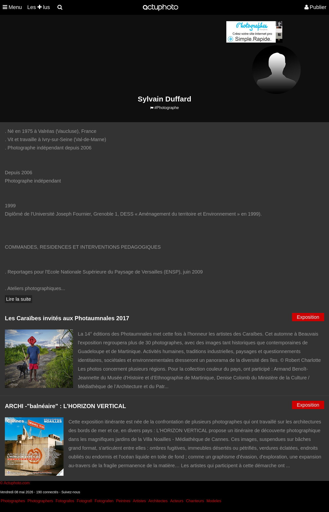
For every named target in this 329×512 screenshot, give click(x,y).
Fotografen (104, 501)
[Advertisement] (135, 55)
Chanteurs (195, 501)
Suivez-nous (70, 492)
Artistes (139, 501)
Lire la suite (18, 299)
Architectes (158, 501)
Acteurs (176, 501)
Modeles (213, 501)
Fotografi (84, 501)
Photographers (40, 501)
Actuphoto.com (17, 483)
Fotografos (65, 501)
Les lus (38, 7)
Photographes (13, 501)
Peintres (123, 501)
